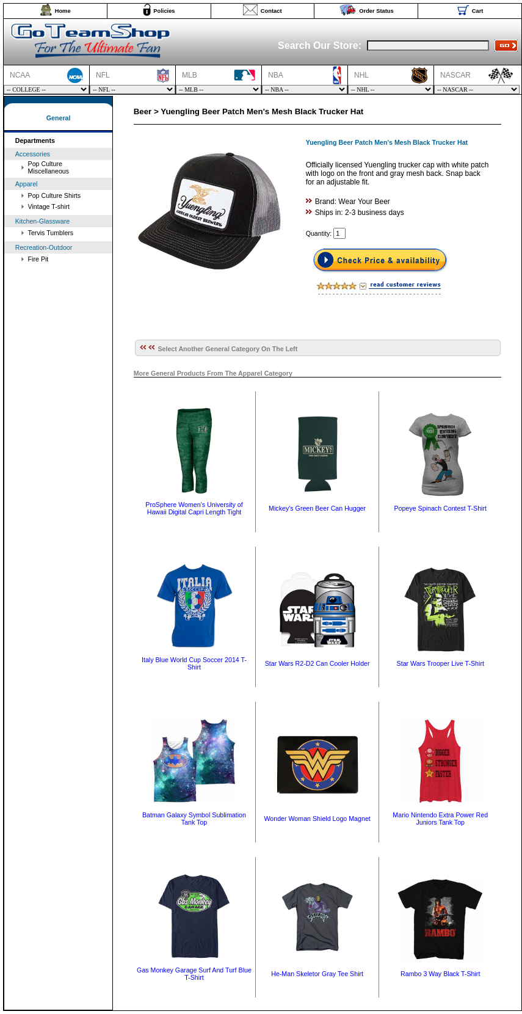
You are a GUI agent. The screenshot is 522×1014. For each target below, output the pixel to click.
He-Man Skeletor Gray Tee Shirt (317, 973)
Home (63, 11)
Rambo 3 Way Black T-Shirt (440, 973)
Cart (478, 11)
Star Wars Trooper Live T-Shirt (440, 663)
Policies (164, 11)
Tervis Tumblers (51, 232)
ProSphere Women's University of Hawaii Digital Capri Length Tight (193, 508)
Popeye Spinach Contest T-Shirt (440, 508)
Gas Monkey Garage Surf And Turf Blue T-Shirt (194, 973)
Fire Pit (38, 259)
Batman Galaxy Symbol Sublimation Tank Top (194, 818)
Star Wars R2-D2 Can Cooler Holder (317, 663)
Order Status (376, 11)
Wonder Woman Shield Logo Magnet (317, 818)
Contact (271, 11)
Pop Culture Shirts (54, 195)
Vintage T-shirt (49, 206)
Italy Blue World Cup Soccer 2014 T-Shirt (194, 663)
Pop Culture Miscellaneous (49, 167)
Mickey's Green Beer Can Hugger (317, 508)
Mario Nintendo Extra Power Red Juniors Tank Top (440, 818)
